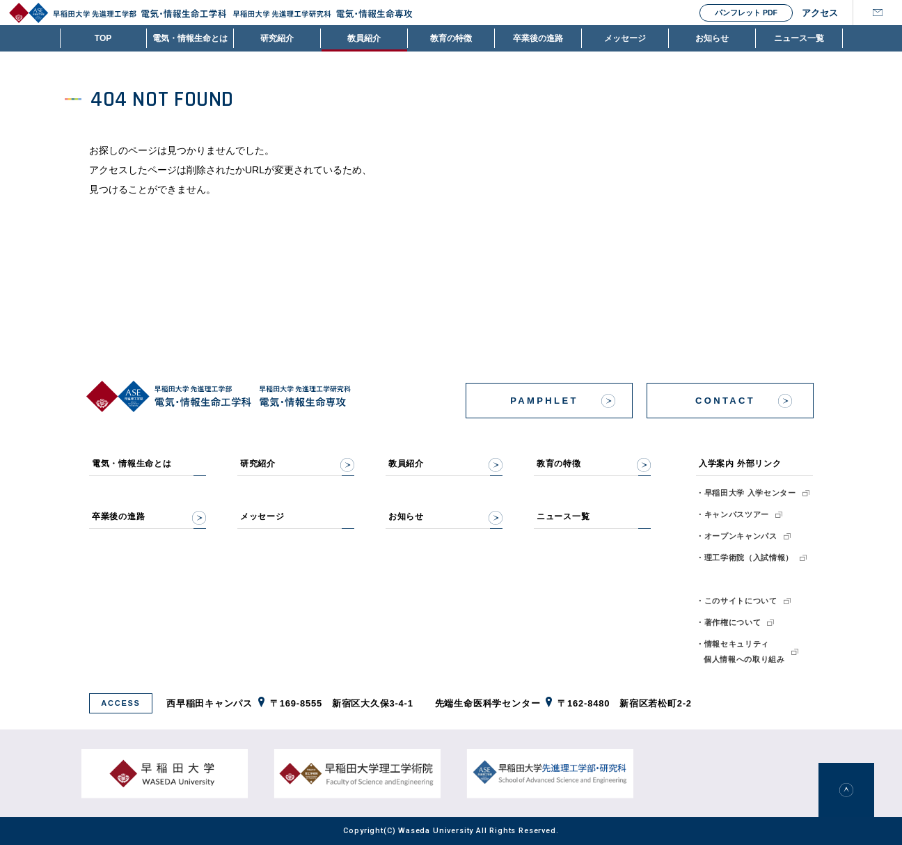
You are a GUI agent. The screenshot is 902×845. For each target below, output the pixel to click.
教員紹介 (364, 38)
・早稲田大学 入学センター (746, 493)
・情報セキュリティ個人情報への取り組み (740, 651)
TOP (103, 38)
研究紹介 (277, 38)
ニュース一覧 (799, 38)
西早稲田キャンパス (209, 703)
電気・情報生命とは (190, 38)
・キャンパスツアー (732, 514)
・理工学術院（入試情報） (744, 557)
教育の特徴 (451, 38)
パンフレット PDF (746, 12)
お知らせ (712, 38)
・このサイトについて (736, 601)
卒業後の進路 (538, 38)
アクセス (815, 13)
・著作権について (728, 622)
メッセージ (625, 38)
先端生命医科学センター (488, 703)
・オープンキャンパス (736, 536)
